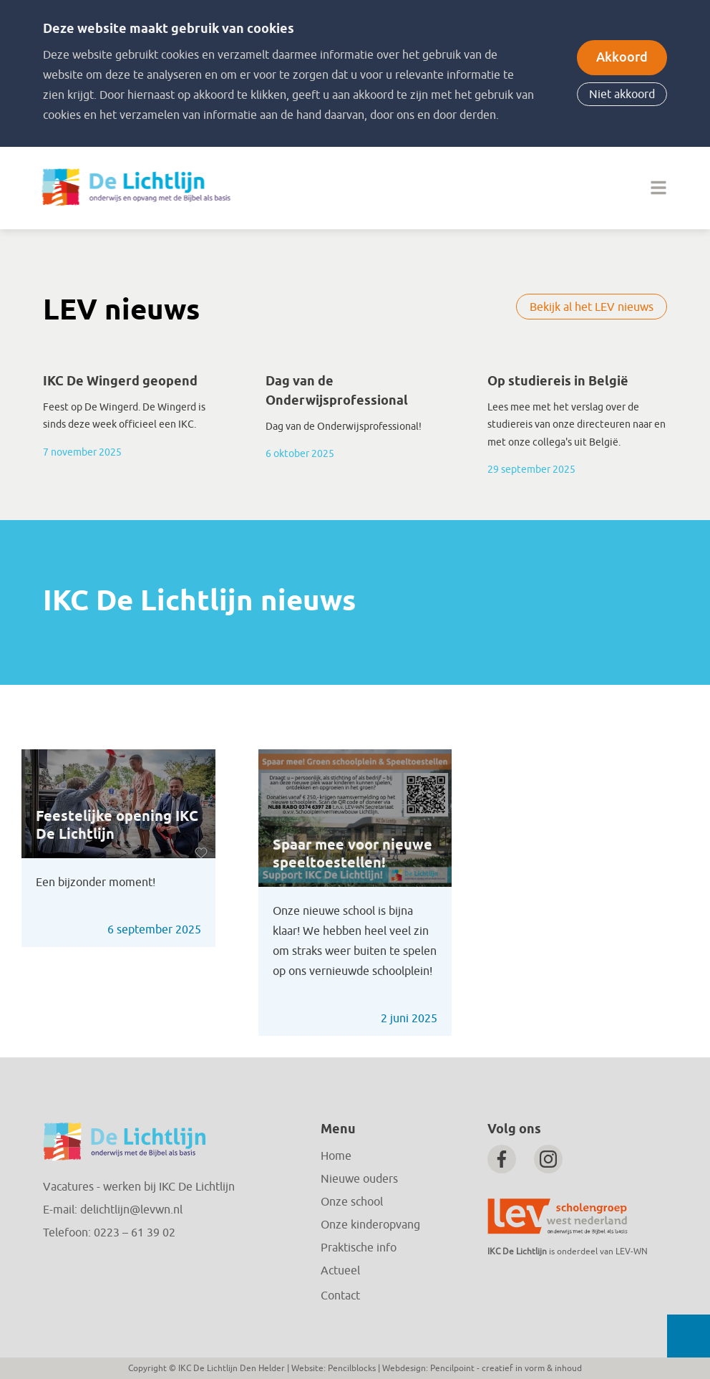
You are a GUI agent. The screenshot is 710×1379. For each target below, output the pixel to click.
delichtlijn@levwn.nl (131, 1210)
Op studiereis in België (557, 381)
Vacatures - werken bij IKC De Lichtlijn (139, 1187)
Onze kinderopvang (370, 1225)
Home (336, 1156)
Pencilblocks (352, 1368)
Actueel (340, 1271)
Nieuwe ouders (359, 1179)
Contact (340, 1296)
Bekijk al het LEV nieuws (591, 307)
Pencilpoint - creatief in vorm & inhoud (506, 1368)
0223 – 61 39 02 (134, 1233)
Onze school (352, 1202)
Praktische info (359, 1248)
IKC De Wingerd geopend (120, 381)
